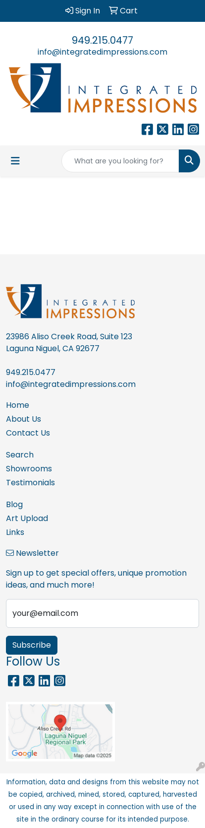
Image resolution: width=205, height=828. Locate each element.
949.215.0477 (102, 40)
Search (20, 454)
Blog (14, 504)
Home (17, 405)
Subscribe (31, 645)
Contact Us (28, 433)
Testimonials (30, 482)
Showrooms (29, 468)
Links (15, 532)
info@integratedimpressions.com (102, 52)
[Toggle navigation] (15, 161)
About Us (23, 419)
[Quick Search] (120, 161)
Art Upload (27, 518)
